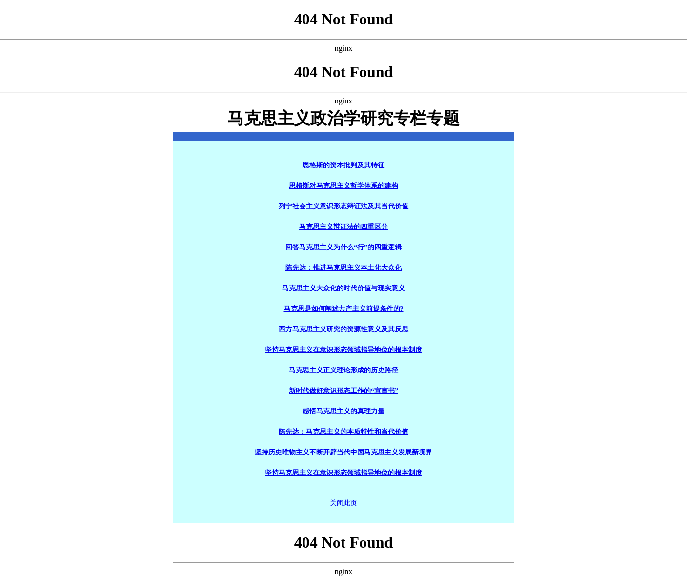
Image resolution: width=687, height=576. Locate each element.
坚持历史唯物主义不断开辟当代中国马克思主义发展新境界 (343, 452)
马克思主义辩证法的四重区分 (343, 226)
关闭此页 (343, 503)
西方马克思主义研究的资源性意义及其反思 (343, 329)
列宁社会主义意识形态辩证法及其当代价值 (343, 206)
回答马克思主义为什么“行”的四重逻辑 (343, 247)
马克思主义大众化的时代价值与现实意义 (343, 288)
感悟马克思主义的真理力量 (343, 411)
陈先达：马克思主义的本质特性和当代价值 (343, 431)
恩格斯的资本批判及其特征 (343, 165)
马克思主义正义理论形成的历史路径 (343, 370)
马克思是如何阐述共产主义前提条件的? (344, 308)
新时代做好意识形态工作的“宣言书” (343, 390)
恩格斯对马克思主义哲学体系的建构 (343, 185)
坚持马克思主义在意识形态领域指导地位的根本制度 (343, 349)
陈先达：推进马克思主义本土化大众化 (343, 267)
